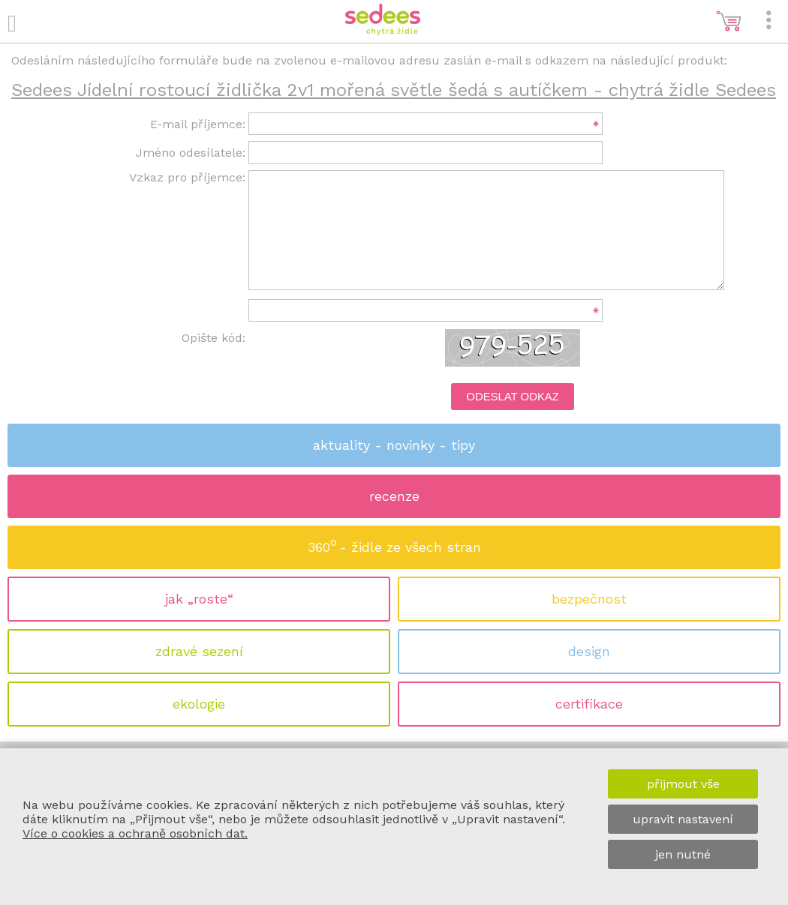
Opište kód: (213, 338)
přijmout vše (683, 784)
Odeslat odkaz (512, 397)
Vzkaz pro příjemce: (187, 177)
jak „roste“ (199, 599)
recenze (394, 496)
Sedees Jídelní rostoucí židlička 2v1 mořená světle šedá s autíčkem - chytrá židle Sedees (393, 89)
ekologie (199, 704)
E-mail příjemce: (197, 124)
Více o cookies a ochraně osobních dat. (135, 833)
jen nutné (683, 854)
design (589, 651)
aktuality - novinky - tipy (394, 445)
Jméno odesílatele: (190, 152)
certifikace (589, 704)
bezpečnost (589, 599)
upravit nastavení (683, 819)
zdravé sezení (199, 651)
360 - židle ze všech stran (394, 542)
